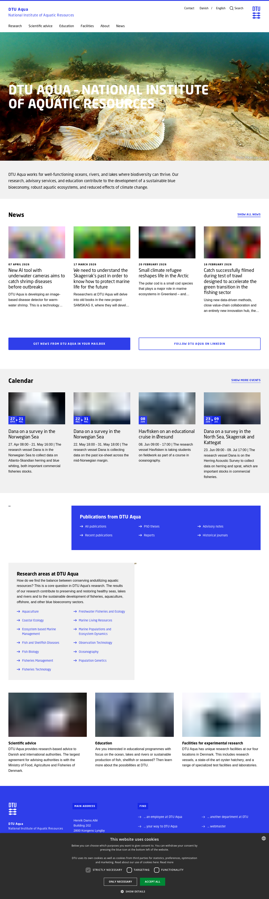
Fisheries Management (35, 660)
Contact (189, 8)
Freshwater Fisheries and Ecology (99, 611)
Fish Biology (28, 651)
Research (15, 26)
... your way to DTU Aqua (160, 826)
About (104, 26)
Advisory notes (210, 526)
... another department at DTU (227, 817)
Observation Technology (93, 642)
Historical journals (213, 535)
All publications (93, 526)
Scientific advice (41, 26)
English (220, 8)
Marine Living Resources (93, 620)
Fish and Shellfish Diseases (38, 642)
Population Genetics (90, 660)
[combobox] (264, 838)
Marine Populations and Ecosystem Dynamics (92, 631)
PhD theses (149, 526)
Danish (204, 8)
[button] (134, 891)
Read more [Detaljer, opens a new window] (167, 862)
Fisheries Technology (34, 669)
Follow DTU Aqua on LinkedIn (199, 344)
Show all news (249, 214)
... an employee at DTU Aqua (163, 817)
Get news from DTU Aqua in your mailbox (69, 344)
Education (66, 26)
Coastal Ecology (30, 620)
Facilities (87, 26)
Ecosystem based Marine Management (36, 631)
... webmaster (216, 826)
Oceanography (86, 651)
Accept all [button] (152, 881)
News (120, 26)
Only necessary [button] (120, 881)
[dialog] (134, 866)
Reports (147, 535)
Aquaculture (28, 611)
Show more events (246, 380)
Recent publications (96, 535)
